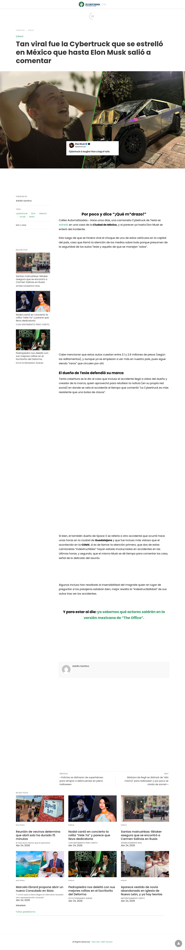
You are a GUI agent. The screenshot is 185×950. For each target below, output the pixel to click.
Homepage (20, 30)
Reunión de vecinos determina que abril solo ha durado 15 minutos (38, 835)
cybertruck (21, 213)
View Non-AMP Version (102, 941)
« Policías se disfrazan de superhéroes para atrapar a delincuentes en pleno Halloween (81, 781)
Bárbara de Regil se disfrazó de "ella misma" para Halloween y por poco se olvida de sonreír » (146, 781)
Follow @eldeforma (25, 911)
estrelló (63, 225)
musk (23, 216)
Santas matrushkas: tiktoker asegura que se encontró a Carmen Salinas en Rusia (32, 279)
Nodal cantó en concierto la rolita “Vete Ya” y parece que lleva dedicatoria (32, 317)
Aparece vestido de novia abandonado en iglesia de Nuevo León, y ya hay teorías (141, 890)
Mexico (43, 213)
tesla (31, 216)
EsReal (31, 30)
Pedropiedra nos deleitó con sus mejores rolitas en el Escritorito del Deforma (32, 356)
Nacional (20, 825)
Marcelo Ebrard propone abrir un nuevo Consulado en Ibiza (39, 889)
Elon (33, 213)
